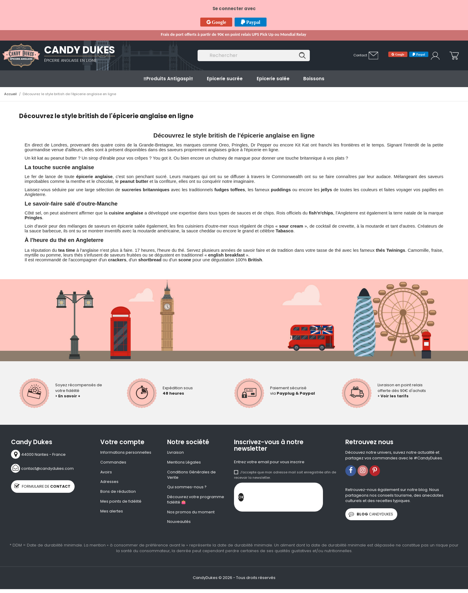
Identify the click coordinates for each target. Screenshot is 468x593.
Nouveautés (179, 523)
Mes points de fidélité (120, 502)
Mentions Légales (184, 462)
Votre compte (122, 442)
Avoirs (106, 472)
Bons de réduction (118, 492)
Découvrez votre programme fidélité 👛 (195, 500)
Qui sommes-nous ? (187, 488)
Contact (360, 55)
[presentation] (289, 498)
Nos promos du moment (191, 513)
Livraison (175, 452)
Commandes (113, 462)
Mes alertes (111, 512)
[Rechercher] (254, 55)
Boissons (313, 78)
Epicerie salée (273, 78)
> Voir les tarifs (394, 396)
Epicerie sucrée (225, 78)
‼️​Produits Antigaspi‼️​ (168, 78)
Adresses (109, 482)
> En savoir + (68, 396)
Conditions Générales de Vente (191, 475)
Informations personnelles (125, 452)
